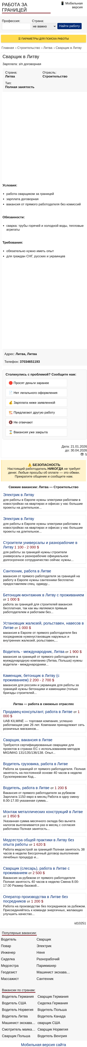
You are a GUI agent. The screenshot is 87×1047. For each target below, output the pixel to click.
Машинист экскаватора (53, 972)
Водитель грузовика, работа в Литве (35, 764)
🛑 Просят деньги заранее (29, 383)
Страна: (38, 21)
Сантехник (45, 979)
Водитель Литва (15, 1016)
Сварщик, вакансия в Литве (27, 740)
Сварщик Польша (16, 1036)
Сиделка (8, 959)
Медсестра (10, 966)
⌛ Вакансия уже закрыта (28, 432)
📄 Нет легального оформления (33, 393)
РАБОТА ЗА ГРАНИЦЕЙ (14, 7)
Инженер (8, 952)
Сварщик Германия (53, 997)
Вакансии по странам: (18, 990)
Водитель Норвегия (17, 1010)
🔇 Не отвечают (21, 422)
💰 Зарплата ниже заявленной (32, 403)
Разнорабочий (48, 959)
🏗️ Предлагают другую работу (32, 412)
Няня (41, 952)
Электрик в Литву (18, 495)
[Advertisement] (43, 137)
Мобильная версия (74, 5)
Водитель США (14, 1003)
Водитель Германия (18, 997)
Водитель (8, 939)
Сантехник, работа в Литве (27, 571)
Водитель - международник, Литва (33, 651)
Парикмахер (46, 966)
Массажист (10, 979)
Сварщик (44, 939)
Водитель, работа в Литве (26, 788)
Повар (6, 946)
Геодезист (9, 972)
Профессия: (11, 21)
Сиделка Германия (53, 1003)
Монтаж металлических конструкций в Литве (43, 812)
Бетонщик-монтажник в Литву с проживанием (43, 595)
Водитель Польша (52, 1010)
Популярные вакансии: (19, 933)
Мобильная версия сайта (43, 1045)
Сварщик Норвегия (53, 1029)
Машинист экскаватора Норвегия (19, 1023)
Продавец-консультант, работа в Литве (37, 712)
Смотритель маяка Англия (19, 1029)
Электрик (44, 946)
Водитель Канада (51, 1016)
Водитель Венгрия (52, 1036)
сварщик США (49, 1023)
